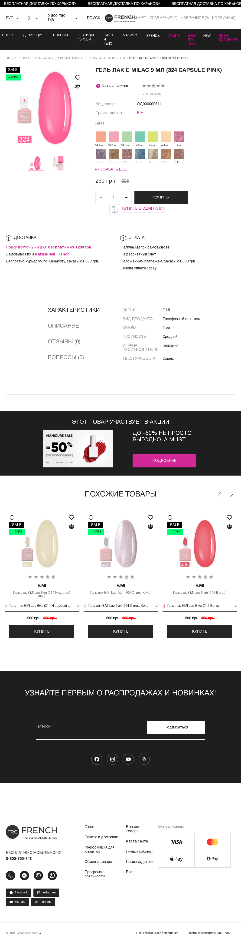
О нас (89, 829)
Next (231, 494)
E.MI (140, 112)
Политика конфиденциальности (209, 935)
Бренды (149, 35)
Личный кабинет (139, 854)
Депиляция (28, 35)
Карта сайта (137, 844)
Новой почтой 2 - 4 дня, (49, 247)
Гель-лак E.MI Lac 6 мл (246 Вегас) (199, 589)
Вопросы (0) (66, 357)
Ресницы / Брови (81, 37)
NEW (208, 35)
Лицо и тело (103, 39)
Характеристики (74, 310)
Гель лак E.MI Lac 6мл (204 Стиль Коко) (120, 589)
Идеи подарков (231, 37)
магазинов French (52, 254)
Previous (220, 494)
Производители (139, 864)
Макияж (125, 35)
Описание (63, 326)
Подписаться (176, 730)
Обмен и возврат (99, 864)
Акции (172, 35)
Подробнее (164, 460)
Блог (130, 874)
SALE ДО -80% (191, 39)
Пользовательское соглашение (157, 935)
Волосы (56, 35)
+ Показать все (110, 169)
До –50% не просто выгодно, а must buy (162, 437)
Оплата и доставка (101, 840)
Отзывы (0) (64, 341)
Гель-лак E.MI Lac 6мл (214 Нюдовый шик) (41, 591)
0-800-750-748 (57, 18)
